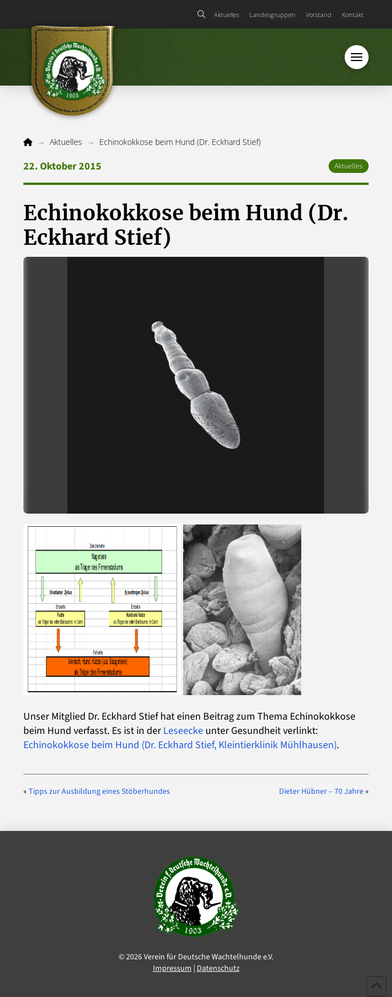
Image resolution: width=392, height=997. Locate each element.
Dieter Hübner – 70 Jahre (321, 791)
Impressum (172, 968)
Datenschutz (218, 968)
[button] (202, 14)
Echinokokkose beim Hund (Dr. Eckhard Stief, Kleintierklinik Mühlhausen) (180, 745)
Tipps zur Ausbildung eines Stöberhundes (99, 791)
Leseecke (183, 731)
